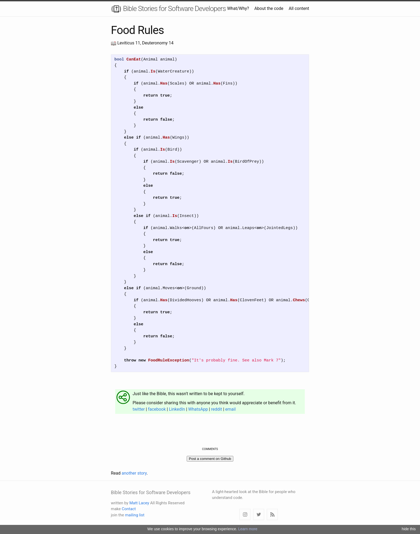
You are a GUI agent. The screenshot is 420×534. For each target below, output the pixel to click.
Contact (129, 508)
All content (299, 8)
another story (134, 473)
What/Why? (238, 8)
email (230, 409)
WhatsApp (198, 409)
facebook (157, 409)
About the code (268, 8)
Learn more (247, 529)
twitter (139, 409)
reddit (216, 409)
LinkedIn (177, 409)
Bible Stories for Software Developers (168, 9)
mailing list (135, 515)
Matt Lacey (139, 503)
